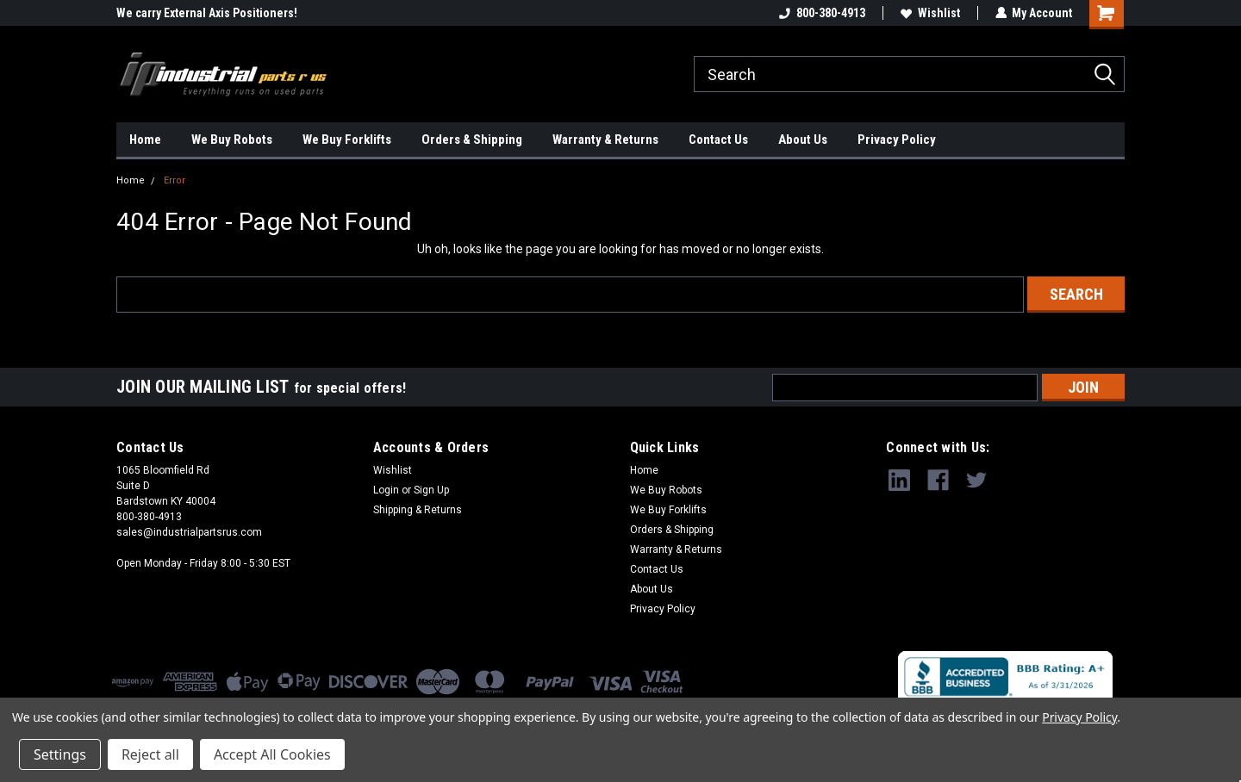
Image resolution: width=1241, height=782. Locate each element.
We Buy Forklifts (346, 139)
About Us (802, 139)
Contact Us (718, 139)
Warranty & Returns (605, 139)
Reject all (150, 754)
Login (386, 490)
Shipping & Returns (417, 510)
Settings (60, 754)
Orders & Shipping (471, 139)
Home (145, 139)
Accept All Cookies (272, 754)
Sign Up (431, 490)
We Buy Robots (231, 139)
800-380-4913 (821, 13)
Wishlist (929, 13)
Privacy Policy (896, 139)
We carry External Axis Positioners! (206, 13)
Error (174, 180)
